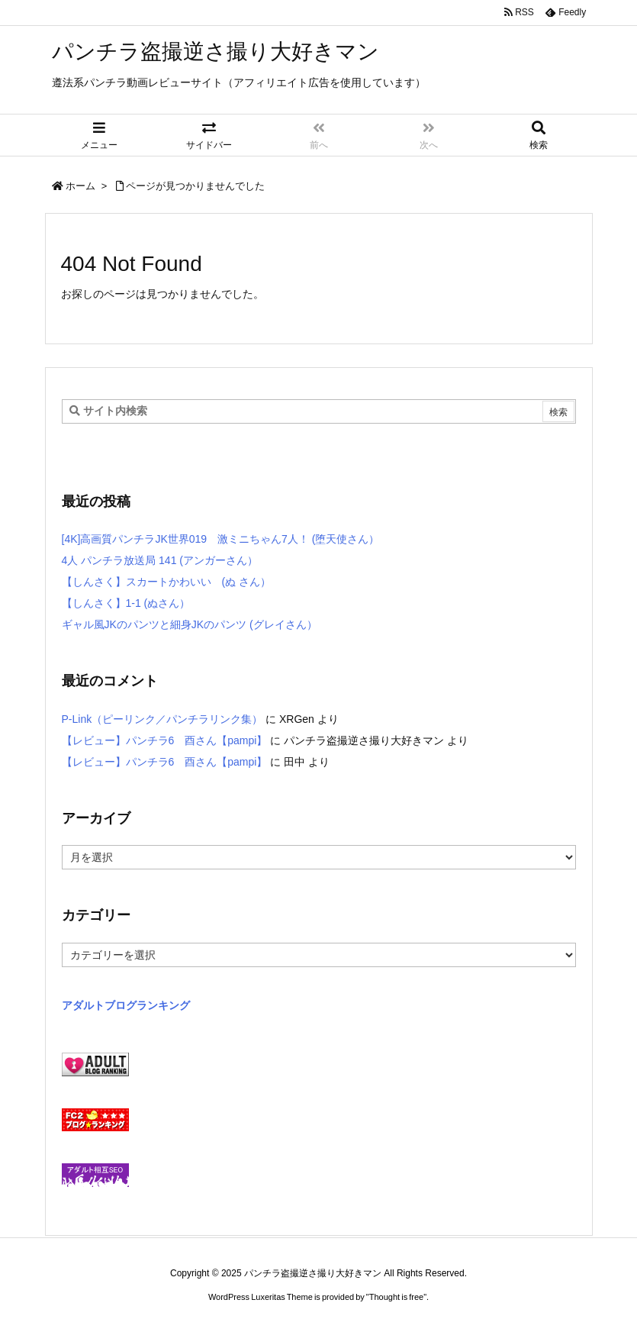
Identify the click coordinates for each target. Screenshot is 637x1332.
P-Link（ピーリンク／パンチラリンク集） (162, 719)
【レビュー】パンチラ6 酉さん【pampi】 (165, 740)
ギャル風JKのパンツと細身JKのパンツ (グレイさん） (189, 624)
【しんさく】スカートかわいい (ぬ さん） (167, 582)
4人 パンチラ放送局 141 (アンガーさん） (160, 560)
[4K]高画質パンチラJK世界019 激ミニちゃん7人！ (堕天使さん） (221, 539)
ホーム (80, 186)
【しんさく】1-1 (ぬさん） (126, 603)
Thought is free (396, 1296)
